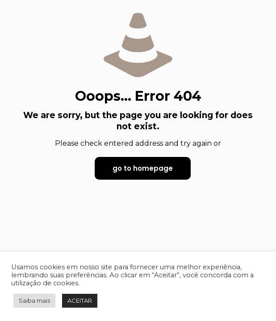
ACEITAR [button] (79, 300)
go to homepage (143, 168)
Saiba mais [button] (34, 300)
